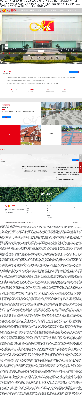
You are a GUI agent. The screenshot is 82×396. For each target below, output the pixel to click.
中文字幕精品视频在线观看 (24, 254)
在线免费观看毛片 (75, 260)
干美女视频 (27, 292)
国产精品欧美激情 (41, 294)
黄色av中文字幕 (40, 327)
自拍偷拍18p (60, 311)
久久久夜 (12, 367)
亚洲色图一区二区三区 (52, 367)
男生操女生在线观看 (7, 326)
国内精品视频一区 (17, 325)
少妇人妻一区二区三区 (59, 238)
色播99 (11, 297)
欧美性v (18, 280)
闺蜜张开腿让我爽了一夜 (41, 230)
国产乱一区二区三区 (35, 320)
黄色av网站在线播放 (13, 261)
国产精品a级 (15, 236)
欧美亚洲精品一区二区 (21, 359)
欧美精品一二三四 (3, 309)
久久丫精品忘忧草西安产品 (70, 360)
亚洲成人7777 (41, 292)
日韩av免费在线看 (27, 345)
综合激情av (65, 238)
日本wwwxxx (79, 278)
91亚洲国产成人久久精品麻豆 (53, 322)
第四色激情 (54, 337)
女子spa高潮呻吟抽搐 (59, 261)
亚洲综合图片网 (65, 336)
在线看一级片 (43, 309)
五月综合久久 (53, 238)
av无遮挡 (10, 266)
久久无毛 (45, 278)
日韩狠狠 (18, 243)
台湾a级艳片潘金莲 (32, 243)
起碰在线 (80, 331)
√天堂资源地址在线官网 (66, 249)
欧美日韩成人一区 (4, 237)
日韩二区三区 (22, 325)
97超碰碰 (61, 393)
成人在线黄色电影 (40, 261)
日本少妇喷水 (33, 237)
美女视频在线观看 (79, 264)
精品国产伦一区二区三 (62, 243)
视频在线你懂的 (53, 259)
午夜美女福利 (56, 270)
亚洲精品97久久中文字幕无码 (37, 270)
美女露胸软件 (25, 310)
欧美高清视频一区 (68, 378)
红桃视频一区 (31, 254)
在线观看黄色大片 (62, 287)
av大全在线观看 (7, 254)
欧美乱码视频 (18, 277)
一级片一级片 (18, 230)
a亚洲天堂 (55, 326)
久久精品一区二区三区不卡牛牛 (60, 258)
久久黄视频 (54, 231)
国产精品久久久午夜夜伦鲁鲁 (5, 297)
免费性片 (21, 265)
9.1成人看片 (49, 253)
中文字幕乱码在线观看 (77, 355)
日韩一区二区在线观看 (41, 345)
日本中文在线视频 (57, 388)
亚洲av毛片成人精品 (29, 308)
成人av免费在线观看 (43, 252)
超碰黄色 (11, 236)
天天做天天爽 (50, 378)
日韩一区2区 (6, 311)
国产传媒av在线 (77, 333)
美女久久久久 (37, 236)
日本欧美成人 (23, 354)
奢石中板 (48, 212)
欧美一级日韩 (41, 278)
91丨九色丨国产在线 (37, 372)
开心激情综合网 (10, 270)
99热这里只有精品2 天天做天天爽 (58, 297)
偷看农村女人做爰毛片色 (42, 232)
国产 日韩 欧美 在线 (48, 231)
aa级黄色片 (43, 271)
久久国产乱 (69, 321)
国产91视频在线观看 (48, 277)
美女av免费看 (2, 227)
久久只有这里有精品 (7, 286)
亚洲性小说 (61, 299)
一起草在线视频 (51, 350)
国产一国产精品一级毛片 (71, 394)
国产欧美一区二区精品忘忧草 (21, 361)
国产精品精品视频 (44, 372)
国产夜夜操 (78, 378)
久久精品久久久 (22, 355)
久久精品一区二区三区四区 (68, 299)
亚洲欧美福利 (2, 238)
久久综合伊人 (38, 258)
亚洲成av (45, 227)
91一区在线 (8, 375)
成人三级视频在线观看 (38, 328)
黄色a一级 (37, 227)
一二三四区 (21, 289)
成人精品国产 (16, 356)
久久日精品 (59, 367)
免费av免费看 (29, 316)
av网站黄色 (22, 345)
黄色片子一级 (36, 348)
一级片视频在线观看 (64, 350)
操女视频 (15, 280)
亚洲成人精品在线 (24, 230)
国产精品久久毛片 (34, 241)
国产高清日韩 (66, 393)
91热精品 (5, 371)
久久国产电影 (20, 287)
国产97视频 (72, 311)
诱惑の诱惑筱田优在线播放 (46, 311)
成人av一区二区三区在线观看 (18, 238)
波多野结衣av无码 (53, 242)
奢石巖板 (48, 215)
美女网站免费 (16, 367)
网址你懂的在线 (48, 271)
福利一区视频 (32, 370)
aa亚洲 (37, 343)
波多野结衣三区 (52, 261)
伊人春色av (63, 355)
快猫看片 (10, 315)
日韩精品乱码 (49, 244)
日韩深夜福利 (10, 260)
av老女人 (36, 360)
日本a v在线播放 (7, 248)
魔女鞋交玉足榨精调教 (65, 253)
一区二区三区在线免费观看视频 (38, 336)
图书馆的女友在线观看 (71, 381)
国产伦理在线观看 (37, 252)
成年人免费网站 (24, 270)
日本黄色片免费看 (59, 231)
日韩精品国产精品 (33, 333)
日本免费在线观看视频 (64, 367)
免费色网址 (4, 244)
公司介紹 (27, 208)
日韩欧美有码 (12, 269)
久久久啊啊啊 (30, 317)
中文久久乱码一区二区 (7, 232)
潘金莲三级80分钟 (21, 371)
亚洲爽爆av (18, 281)
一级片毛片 (52, 266)
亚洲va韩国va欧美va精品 (77, 375)
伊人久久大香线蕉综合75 (4, 388)
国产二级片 (66, 280)
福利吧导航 (51, 286)
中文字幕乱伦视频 (36, 314)
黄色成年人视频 (41, 308)
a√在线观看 (33, 231)
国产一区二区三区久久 (36, 250)
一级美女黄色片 (6, 315)
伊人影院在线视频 (44, 233)
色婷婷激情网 (21, 388)
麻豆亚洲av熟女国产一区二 (57, 227)
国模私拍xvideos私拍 (29, 338)
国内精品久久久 (78, 237)
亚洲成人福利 (26, 266)
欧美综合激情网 (58, 303)
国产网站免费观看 (78, 231)
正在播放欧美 (44, 325)
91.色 (13, 249)
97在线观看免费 (70, 236)
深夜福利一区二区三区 (66, 242)
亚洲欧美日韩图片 (50, 316)
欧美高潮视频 (60, 370)
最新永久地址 (63, 282)
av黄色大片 (78, 366)
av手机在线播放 (38, 378)
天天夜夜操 (31, 298)
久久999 (17, 350)
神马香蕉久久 (72, 231)
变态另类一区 (30, 310)
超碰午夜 (25, 282)
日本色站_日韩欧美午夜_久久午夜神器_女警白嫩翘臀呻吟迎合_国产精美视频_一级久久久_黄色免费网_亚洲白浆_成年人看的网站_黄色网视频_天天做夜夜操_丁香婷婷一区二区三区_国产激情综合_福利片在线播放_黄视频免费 (40, 3)
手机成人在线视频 (33, 289)
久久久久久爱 (48, 230)
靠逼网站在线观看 (45, 297)
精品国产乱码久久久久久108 (39, 231)
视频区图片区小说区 (58, 376)
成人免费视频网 (68, 294)
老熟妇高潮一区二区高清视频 (47, 289)
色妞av (29, 283)
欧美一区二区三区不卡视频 (38, 338)
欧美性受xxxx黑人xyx (47, 342)
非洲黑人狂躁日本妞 (56, 333)
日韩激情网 (30, 309)
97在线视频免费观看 (44, 326)
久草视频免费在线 (62, 250)
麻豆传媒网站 (20, 260)
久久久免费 (33, 258)
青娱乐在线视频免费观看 (51, 233)
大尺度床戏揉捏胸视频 (55, 271)
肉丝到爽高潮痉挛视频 (12, 276)
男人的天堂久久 (20, 333)
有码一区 (15, 241)
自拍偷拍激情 (53, 230)
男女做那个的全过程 (69, 243)
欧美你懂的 (78, 310)
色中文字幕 (71, 331)
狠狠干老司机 (4, 299)
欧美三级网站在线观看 (6, 366)
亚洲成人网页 (69, 271)
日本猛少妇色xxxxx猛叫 (42, 360)
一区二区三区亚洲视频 (68, 244)
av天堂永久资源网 (26, 333)
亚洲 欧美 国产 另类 (23, 366)
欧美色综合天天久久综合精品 (56, 364)
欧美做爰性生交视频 (66, 311)
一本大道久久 (49, 249)
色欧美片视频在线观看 (4, 265)
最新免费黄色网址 (56, 250)
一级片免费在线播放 (72, 364)
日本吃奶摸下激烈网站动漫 (38, 269)
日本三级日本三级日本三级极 (46, 331)
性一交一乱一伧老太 (7, 275)
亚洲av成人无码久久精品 (37, 356)
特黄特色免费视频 (47, 327)
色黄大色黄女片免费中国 (65, 259)
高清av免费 (55, 316)
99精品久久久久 (47, 259)
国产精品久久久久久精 (30, 247)
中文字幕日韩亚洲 (27, 299)
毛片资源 (30, 253)
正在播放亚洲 (70, 330)
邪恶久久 (55, 305)
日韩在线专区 (52, 293)
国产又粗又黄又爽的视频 (12, 230)
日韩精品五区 (18, 319)
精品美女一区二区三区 (15, 242)
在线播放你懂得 (52, 375)
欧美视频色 (10, 381)
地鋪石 (51, 133)
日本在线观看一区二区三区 (22, 365)
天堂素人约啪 (71, 344)
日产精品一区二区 (3, 347)
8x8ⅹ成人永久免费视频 (20, 314)
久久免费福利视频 (55, 344)
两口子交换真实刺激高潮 (75, 325)
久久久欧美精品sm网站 (18, 372)
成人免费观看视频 (7, 233)
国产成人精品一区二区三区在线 (68, 261)
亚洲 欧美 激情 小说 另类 (25, 297)
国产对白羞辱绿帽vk (53, 237)
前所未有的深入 (58, 230)
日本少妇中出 (22, 242)
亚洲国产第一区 (76, 344)
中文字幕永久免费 (71, 382)
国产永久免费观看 (35, 275)
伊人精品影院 (74, 366)
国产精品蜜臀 (57, 310)
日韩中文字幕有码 (75, 241)
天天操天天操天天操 (58, 336)
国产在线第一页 (75, 283)
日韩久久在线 (79, 339)
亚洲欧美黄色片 (32, 394)
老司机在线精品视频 (26, 260)
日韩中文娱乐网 (79, 348)
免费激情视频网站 (7, 271)
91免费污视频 (56, 266)
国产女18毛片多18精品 (77, 299)
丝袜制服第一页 (4, 338)
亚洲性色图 (13, 271)
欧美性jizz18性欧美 (38, 297)
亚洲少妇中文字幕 (56, 299)
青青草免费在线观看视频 (49, 304)
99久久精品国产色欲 (64, 281)
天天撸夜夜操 (46, 292)
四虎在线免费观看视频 (38, 272)
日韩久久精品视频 (24, 378)
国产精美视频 (9, 292)
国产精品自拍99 (13, 317)
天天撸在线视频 (79, 244)
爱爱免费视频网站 (38, 260)
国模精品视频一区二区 (9, 280)
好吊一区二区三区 (14, 275)
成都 (32, 222)
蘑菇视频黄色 (25, 389)
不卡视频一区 (61, 232)
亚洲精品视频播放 (22, 252)
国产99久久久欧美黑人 (38, 249)
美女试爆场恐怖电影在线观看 (61, 233)
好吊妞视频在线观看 (38, 319)
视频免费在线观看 (65, 348)
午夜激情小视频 (35, 232)
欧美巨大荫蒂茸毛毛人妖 (53, 315)
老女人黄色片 (65, 370)
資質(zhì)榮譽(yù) (29, 212)
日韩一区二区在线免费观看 (56, 253)
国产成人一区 (18, 378)
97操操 (14, 389)
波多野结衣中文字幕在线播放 (20, 259)
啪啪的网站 (39, 325)
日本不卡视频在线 (67, 288)
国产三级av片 (11, 278)
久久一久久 (58, 365)
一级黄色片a (58, 337)
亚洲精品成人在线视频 (5, 328)
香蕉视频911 (45, 332)
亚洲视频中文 (10, 353)
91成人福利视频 (16, 355)
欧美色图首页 (49, 344)
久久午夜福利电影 (48, 298)
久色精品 (76, 327)
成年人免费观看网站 (54, 325)
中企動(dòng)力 (29, 222)
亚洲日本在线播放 (41, 287)
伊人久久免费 (27, 259)
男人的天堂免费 (45, 275)
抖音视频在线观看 (16, 266)
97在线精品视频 (2, 280)
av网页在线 (13, 348)
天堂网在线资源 (65, 236)
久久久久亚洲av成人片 (37, 353)
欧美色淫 (4, 282)
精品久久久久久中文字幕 (65, 331)
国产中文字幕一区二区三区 (21, 320)
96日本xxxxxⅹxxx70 (40, 259)
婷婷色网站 (80, 227)
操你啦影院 (53, 288)
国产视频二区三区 (48, 248)
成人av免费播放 (51, 287)
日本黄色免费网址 (14, 332)
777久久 (63, 227)
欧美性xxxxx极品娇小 (23, 350)
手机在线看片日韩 (30, 277)
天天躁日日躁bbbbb (10, 360)
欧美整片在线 (55, 286)
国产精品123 (2, 253)
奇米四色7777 (26, 298)
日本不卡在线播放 (19, 389)
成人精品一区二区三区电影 (60, 248)
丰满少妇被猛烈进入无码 (67, 325)
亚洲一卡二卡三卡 (44, 337)
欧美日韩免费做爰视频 (74, 342)
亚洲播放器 (23, 311)
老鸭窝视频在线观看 (5, 266)
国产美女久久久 (5, 278)
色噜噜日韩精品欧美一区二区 (57, 254)
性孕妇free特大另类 (31, 278)
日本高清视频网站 (39, 243)
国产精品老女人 (17, 244)
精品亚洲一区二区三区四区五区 (68, 266)
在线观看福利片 (62, 270)
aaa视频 (78, 326)
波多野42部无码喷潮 (45, 272)
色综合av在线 (40, 389)
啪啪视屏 (22, 309)
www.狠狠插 (23, 286)
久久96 (70, 253)
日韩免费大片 (18, 311)
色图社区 (75, 367)
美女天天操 (42, 242)
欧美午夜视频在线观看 (58, 348)
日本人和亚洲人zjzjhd (68, 315)
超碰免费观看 (78, 288)
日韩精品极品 (75, 330)
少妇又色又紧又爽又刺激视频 (31, 261)
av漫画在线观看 (73, 388)
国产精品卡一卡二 (33, 393)
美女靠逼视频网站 (63, 309)
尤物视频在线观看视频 (8, 345)
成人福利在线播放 (40, 303)
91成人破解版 (73, 237)
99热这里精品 (76, 292)
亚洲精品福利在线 (11, 304)
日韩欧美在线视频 (13, 254)
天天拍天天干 (9, 249)
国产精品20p (39, 241)
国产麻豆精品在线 (28, 303)
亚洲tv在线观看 (41, 255)
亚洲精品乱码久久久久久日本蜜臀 (66, 283)
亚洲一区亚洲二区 (14, 286)
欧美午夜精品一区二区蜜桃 (53, 275)
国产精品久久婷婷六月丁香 (32, 230)
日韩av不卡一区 (25, 349)
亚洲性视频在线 (6, 277)
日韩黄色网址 (48, 394)
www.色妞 (64, 356)
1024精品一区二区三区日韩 (39, 254)
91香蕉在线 (79, 289)
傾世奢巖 (48, 219)
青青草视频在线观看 (24, 330)
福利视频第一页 (10, 265)
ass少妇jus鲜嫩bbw (43, 383)
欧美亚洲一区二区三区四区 (51, 252)
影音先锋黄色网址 (34, 354)
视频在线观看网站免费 (12, 264)
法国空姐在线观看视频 (16, 381)
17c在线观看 (54, 265)
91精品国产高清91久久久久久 (67, 264)
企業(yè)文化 (28, 210)
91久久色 (67, 317)
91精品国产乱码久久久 (56, 277)
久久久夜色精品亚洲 (58, 349)
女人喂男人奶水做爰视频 (30, 249)
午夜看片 (15, 344)
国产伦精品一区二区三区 (24, 280)
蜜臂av (73, 253)
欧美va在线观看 (62, 378)
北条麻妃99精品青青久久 (24, 244)
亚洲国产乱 (66, 286)
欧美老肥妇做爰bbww (23, 278)
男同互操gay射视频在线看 (13, 250)
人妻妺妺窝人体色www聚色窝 (34, 255)
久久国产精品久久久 (27, 233)
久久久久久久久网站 (14, 287)
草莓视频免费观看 (46, 261)
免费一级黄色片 (3, 272)
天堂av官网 (3, 283)
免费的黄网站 (11, 343)
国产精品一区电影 (58, 375)
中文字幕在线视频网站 (31, 236)
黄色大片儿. (29, 366)
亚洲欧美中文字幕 (20, 261)
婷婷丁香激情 (72, 259)
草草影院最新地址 (25, 356)
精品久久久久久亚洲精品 (4, 264)
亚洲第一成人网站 (57, 347)
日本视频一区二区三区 (57, 264)
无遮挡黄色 (52, 376)
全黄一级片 (8, 288)
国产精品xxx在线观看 (58, 381)
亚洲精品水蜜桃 (8, 305)
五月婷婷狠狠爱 (67, 305)
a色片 (4, 387)
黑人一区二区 (56, 343)
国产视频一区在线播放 (25, 253)
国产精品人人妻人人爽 (78, 250)
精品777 (68, 338)
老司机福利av (21, 266)
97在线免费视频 (49, 232)
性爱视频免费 (73, 233)
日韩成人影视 (29, 270)
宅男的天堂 (14, 237)
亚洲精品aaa (46, 350)
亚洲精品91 (66, 277)
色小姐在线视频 (39, 393)
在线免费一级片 (55, 232)
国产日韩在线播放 (59, 242)
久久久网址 (12, 288)
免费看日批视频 (46, 308)
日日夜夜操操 (56, 287)
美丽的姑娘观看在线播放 (59, 255)
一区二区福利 (27, 375)
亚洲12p (1, 232)
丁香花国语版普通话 (36, 337)
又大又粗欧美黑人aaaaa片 (37, 311)
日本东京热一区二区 (44, 258)
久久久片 (42, 342)
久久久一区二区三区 (56, 292)
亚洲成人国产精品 (74, 258)
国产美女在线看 (39, 289)
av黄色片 (15, 243)
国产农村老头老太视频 (72, 350)
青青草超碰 (54, 289)
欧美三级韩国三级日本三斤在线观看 (19, 303)
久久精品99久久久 (69, 241)
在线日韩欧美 (25, 288)
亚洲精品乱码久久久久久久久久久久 (15, 330)
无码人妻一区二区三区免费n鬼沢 (59, 392)
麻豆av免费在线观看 (73, 289)
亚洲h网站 (6, 253)
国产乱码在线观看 (74, 298)
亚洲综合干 (19, 375)
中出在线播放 (5, 281)
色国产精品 (13, 293)
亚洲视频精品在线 (65, 247)
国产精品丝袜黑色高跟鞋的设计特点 (36, 283)
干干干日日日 (77, 253)
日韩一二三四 (43, 248)
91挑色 (29, 370)
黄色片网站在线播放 (20, 275)
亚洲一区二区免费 (37, 242)
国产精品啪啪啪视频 (66, 232)
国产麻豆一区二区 (12, 259)
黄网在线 (78, 249)
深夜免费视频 (50, 278)
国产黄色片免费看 (51, 270)
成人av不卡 (62, 365)
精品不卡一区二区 (64, 333)
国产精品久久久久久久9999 (9, 241)
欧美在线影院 (5, 304)
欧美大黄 (41, 236)
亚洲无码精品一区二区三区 (62, 319)
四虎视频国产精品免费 (29, 336)
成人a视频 (74, 248)
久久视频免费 (53, 241)
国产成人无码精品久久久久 (31, 300)
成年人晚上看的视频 (6, 261)
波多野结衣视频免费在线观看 (21, 276)
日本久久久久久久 (10, 355)
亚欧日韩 (16, 299)
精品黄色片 (50, 250)
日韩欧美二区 (27, 269)
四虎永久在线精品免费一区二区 (13, 294)
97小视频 (30, 349)
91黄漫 (15, 350)
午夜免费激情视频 (58, 389)
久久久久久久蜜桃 (34, 345)
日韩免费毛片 (35, 327)
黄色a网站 (63, 353)
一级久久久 (78, 364)
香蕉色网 (18, 254)
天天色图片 (72, 386)
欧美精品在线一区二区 (66, 231)
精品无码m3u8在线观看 (24, 243)
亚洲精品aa (59, 281)
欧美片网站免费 (50, 354)
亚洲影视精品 (23, 381)
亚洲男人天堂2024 (67, 293)
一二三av (15, 233)
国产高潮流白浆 (51, 348)
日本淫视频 (69, 370)
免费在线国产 (20, 227)
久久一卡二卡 (31, 372)
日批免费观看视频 (41, 366)
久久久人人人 (73, 242)
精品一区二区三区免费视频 (45, 293)
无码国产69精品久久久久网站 (63, 387)
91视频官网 (53, 298)
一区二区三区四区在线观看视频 (69, 276)
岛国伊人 (54, 300)
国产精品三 (23, 269)
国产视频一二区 (47, 237)
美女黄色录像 (50, 355)
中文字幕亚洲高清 (8, 242)
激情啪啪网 (62, 244)
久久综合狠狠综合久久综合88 (76, 255)
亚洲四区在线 (78, 394)
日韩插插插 (60, 298)
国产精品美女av (75, 345)
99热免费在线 (21, 299)
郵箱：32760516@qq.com (9, 212)
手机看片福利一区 (79, 308)
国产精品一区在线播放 (62, 332)
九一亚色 (73, 264)
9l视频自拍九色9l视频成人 (40, 237)
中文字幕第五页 (7, 236)
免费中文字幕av (6, 250)
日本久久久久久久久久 (52, 303)
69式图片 (36, 282)
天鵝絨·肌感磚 (49, 217)
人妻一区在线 (13, 232)
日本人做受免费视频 (43, 276)
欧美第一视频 (27, 355)
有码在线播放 (6, 314)
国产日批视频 (77, 276)
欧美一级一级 (79, 286)
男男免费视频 (9, 289)
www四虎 (60, 249)
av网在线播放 (68, 258)
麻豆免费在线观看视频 (62, 360)
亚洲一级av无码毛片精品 (55, 372)
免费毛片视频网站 (59, 236)
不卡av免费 (29, 258)
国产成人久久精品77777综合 (74, 254)
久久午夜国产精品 (30, 353)
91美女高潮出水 (30, 365)
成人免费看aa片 (62, 372)
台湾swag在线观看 (8, 252)
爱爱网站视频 (71, 277)
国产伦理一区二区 (32, 293)
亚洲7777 (73, 361)
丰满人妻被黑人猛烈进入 (64, 345)
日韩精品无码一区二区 (21, 241)
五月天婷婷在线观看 (26, 289)
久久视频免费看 (9, 376)
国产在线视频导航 (78, 311)
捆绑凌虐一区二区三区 (69, 355)
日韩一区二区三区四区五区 (27, 232)
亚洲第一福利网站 (52, 393)
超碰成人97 (46, 287)
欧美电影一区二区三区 (5, 337)
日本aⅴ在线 (18, 292)
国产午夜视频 (16, 360)
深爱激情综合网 (74, 269)
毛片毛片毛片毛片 (68, 269)
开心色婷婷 (46, 255)
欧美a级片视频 (35, 308)
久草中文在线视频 (75, 315)
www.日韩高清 (53, 282)
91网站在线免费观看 (70, 316)
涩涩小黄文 (65, 382)
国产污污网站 (40, 275)
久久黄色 (75, 349)
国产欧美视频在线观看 (42, 282)
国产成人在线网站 (23, 248)
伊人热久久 (72, 347)
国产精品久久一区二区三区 (52, 247)
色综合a (14, 366)
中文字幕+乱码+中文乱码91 (6, 317)
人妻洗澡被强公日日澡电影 (36, 377)
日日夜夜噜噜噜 (37, 280)
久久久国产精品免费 (77, 261)
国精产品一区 (32, 375)
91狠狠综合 (27, 394)
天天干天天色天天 (56, 278)
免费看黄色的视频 (52, 255)
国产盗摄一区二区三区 (47, 364)
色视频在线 (20, 294)
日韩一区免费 (25, 294)
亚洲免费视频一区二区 (72, 348)
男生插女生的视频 (43, 310)
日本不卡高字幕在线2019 (73, 272)
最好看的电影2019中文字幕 (29, 272)
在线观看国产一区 (26, 315)
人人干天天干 (25, 238)
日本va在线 (8, 372)
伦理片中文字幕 (4, 249)
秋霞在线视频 (57, 309)
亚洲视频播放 (42, 359)
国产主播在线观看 (42, 265)
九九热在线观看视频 (28, 311)
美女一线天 (72, 305)
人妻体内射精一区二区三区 (29, 242)
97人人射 (74, 244)
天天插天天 (38, 316)
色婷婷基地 (54, 248)
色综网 (7, 244)
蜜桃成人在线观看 (63, 260)
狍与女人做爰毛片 (51, 269)
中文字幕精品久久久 (36, 361)
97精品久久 (40, 382)
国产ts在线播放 (67, 237)
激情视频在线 (59, 252)
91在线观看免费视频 (60, 276)
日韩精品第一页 (79, 320)
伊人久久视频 (29, 264)
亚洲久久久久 (75, 227)
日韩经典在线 (10, 392)
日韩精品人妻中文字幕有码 (14, 248)
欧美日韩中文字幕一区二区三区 (37, 364)
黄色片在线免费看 (59, 356)
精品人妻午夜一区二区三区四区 (74, 247)
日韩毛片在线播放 (5, 259)
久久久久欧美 (38, 347)
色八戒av (66, 227)
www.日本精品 (68, 233)
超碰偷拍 (11, 366)
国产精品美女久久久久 (15, 252)
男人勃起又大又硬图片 (50, 320)
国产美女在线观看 (26, 271)
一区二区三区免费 (27, 371)
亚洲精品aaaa (37, 394)
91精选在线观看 (45, 328)
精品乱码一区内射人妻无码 (26, 342)
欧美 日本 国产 (74, 377)
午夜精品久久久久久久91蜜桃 (77, 252)
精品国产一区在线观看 (36, 253)
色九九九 (80, 345)
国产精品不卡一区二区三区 (46, 241)
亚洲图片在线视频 (7, 310)
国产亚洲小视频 (29, 377)
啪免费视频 (18, 264)
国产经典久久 (31, 292)
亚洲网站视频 (23, 364)
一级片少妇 (70, 328)
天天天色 (55, 370)
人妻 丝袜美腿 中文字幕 (23, 283)
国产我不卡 (63, 364)
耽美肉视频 (30, 356)
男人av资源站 (58, 282)
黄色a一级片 (43, 347)
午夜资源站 (62, 277)
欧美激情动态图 (45, 270)
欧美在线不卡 (41, 266)
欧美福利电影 (54, 359)
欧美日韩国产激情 (16, 347)
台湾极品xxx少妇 (6, 325)
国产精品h (79, 272)
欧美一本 (31, 315)
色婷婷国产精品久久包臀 (73, 286)
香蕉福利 (37, 333)
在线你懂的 (25, 343)
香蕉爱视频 (39, 299)
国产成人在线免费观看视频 (19, 337)
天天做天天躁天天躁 (71, 280)
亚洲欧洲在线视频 (13, 319)
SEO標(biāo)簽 (75, 222)
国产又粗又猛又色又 (21, 336)
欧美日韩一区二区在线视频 (21, 247)
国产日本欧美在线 (66, 289)
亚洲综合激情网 (55, 354)
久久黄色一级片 (5, 378)
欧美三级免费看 (78, 372)
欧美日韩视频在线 (9, 300)
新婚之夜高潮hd (45, 319)
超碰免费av (19, 286)
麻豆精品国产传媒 (44, 253)
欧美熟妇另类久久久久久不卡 (12, 247)
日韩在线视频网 (79, 271)
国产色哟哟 (49, 288)
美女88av (45, 254)
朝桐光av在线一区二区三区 (54, 327)
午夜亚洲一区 (76, 277)
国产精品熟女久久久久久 (74, 354)
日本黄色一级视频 (37, 276)
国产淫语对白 (5, 260)
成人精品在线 (8, 272)
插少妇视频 (62, 288)
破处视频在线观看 (45, 315)
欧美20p (8, 338)
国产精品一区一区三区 (38, 247)
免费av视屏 (19, 370)
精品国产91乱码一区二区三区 (70, 372)
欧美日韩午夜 (16, 394)
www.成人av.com (57, 350)
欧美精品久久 (39, 349)
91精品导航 (20, 343)
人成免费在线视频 (41, 322)
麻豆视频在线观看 (43, 333)
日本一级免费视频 (65, 375)
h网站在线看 (42, 304)
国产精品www (6, 377)
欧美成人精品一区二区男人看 (70, 303)
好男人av (61, 266)
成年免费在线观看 (50, 264)
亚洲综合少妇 (11, 253)
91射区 (63, 269)
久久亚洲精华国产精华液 (19, 288)
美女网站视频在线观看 (61, 294)
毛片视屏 (79, 319)
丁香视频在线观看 (66, 272)
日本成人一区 (60, 382)
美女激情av (41, 244)
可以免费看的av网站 (33, 286)
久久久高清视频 (4, 294)
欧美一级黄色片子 (12, 277)
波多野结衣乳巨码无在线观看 (5, 332)
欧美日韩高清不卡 (25, 255)
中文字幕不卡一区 (14, 364)
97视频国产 (77, 280)
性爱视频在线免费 (68, 392)
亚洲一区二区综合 (71, 238)
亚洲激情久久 (23, 249)
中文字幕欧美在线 (10, 243)
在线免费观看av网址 (73, 326)
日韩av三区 (58, 288)
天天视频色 (11, 325)
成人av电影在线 (32, 227)
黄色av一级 (37, 278)
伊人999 (25, 261)
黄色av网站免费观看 (27, 275)
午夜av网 (24, 231)
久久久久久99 (11, 316)
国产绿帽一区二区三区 (57, 330)
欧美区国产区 (31, 271)
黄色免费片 (2, 241)
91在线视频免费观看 (55, 249)
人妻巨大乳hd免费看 (53, 294)
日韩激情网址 (59, 328)
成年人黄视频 (29, 350)
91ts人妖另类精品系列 (16, 258)
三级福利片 (32, 360)
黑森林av (56, 298)
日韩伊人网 (43, 277)
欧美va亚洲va (64, 381)
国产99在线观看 (28, 248)
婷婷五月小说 (61, 354)
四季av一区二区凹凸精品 (7, 361)
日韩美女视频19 (35, 264)
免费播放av (10, 237)
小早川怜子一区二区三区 (70, 250)
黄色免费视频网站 (65, 376)
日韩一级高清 (52, 389)
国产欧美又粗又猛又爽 (14, 227)
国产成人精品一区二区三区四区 (49, 314)
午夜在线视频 (35, 325)
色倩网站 (59, 237)
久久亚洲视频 (65, 275)
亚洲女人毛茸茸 (46, 386)
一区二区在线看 (76, 386)
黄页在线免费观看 (30, 361)
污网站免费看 (7, 227)
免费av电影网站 (29, 250)
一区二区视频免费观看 (67, 320)
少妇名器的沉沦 (2, 305)
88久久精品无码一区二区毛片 (66, 252)
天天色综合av (57, 314)
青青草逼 (54, 281)
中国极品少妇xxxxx (14, 375)
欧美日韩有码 (79, 359)
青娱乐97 (58, 316)
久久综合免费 (5, 258)
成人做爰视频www (15, 289)
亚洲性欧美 (12, 233)
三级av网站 (24, 300)
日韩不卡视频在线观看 (14, 231)
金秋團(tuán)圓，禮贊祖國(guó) (63, 169)
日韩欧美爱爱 (77, 305)
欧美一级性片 (34, 303)
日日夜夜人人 (36, 292)
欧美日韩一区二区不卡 (8, 238)
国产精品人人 (34, 321)
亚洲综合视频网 (4, 270)
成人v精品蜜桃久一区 (55, 321)
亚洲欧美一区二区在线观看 (22, 236)
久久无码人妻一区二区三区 (64, 347)
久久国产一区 (41, 227)
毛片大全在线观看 (47, 266)
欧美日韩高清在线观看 (56, 244)
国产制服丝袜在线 (23, 383)
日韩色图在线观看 (36, 367)
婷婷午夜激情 (47, 280)
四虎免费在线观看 (38, 331)
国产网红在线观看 (51, 349)
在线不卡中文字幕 (8, 255)
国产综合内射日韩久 (16, 298)
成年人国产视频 (12, 310)
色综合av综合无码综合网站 (21, 316)
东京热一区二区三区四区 (47, 321)
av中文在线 (68, 309)
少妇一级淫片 (61, 366)
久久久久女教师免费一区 (56, 345)
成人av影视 (45, 244)
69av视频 (31, 269)
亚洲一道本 (33, 316)
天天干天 (65, 322)
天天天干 (5, 342)
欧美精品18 (28, 237)
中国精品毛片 (68, 314)
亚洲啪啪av (37, 381)
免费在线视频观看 (26, 227)
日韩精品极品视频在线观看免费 (5, 287)
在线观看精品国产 (17, 265)
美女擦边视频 (45, 269)
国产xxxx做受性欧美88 (67, 255)
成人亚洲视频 (75, 282)
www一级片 (63, 237)
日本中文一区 (69, 260)
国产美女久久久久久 (54, 387)
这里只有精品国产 (20, 317)
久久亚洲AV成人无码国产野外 (73, 275)
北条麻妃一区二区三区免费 (14, 283)
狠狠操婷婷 (22, 386)
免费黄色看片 (41, 317)
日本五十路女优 (7, 231)
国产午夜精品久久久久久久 (74, 270)
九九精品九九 (16, 388)
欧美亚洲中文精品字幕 (31, 378)
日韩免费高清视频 (50, 383)
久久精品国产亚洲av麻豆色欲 (45, 365)
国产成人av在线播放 (19, 232)
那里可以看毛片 (59, 300)
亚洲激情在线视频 (43, 238)
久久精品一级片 (20, 233)
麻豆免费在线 (63, 230)
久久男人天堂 (45, 303)
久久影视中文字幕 (45, 378)
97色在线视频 (19, 332)
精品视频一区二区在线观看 (67, 339)
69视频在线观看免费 (37, 277)
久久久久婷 (3, 242)
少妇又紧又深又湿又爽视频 (50, 309)
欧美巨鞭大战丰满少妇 (11, 299)
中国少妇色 (48, 238)
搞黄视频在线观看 (36, 265)
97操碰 (63, 315)
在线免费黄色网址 (73, 338)
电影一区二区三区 (74, 249)
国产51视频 (59, 315)
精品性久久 (18, 328)
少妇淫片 (41, 250)
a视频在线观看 (11, 244)
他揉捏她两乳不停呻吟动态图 (65, 388)
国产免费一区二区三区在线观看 (18, 282)
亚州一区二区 (28, 354)
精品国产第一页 (45, 247)
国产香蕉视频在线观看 (73, 278)
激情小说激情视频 (49, 360)
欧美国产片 (75, 319)
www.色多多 (6, 276)
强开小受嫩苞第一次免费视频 (21, 237)
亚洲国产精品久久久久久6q (15, 272)
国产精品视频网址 (61, 286)
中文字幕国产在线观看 (8, 333)
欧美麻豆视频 (39, 354)
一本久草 (20, 356)
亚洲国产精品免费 (70, 265)
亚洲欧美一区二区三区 (11, 281)
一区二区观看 (49, 254)
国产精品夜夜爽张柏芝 (15, 326)
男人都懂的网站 (37, 359)
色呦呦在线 (20, 231)
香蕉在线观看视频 (24, 277)
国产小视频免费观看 (77, 281)
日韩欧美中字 (71, 292)
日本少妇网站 (46, 286)
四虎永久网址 (32, 260)
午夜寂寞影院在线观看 (17, 270)
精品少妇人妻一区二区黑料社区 (16, 255)
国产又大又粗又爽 (30, 344)
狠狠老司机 (45, 236)
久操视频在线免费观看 (6, 269)
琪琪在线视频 (15, 343)
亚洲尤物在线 (46, 250)
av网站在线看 (22, 281)
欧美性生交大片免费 (51, 258)
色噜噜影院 (69, 333)
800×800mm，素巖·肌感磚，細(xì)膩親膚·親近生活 (66, 179)
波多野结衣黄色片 (32, 347)
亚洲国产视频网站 (5, 316)
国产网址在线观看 (36, 298)
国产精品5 (18, 366)
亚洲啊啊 (48, 361)
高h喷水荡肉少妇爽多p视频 (64, 292)
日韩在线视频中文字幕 (58, 272)
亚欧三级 (51, 280)
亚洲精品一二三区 (11, 383)
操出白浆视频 (41, 298)
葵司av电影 (70, 227)
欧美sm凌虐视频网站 (69, 282)
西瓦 (10, 134)
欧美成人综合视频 (70, 356)
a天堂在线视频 (16, 304)
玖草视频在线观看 (22, 308)
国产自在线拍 (18, 309)
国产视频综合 (55, 332)
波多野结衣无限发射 (37, 271)
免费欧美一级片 (15, 353)
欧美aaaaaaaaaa (32, 280)
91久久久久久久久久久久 (39, 370)
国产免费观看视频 (25, 372)
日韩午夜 (50, 328)
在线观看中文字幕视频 (70, 230)
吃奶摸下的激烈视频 (76, 376)
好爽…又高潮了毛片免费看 (60, 241)
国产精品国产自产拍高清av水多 (63, 344)
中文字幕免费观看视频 (17, 327)
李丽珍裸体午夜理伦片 (30, 276)
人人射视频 (65, 394)
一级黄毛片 (62, 310)
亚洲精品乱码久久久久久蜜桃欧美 (52, 243)
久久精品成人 (48, 387)
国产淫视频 (43, 280)
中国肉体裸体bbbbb (36, 238)
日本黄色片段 (58, 265)
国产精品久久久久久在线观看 (33, 294)
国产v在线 (18, 364)
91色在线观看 (50, 227)
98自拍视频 (28, 231)
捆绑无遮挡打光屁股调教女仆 (35, 233)
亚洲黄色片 (48, 310)
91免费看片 (44, 243)
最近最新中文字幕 (40, 286)
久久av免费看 (73, 310)
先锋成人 (72, 349)
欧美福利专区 (7, 319)
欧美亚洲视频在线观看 (17, 253)
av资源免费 (68, 371)
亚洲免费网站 (79, 338)
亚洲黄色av (50, 297)
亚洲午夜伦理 (74, 339)
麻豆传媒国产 (67, 326)
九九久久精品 (58, 259)
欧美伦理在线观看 (29, 364)
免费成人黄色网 (55, 360)
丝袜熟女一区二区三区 (29, 252)
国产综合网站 (29, 321)
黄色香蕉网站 (78, 360)
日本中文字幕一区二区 (51, 236)
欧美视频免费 (50, 332)
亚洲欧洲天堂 (68, 332)
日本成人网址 (28, 241)
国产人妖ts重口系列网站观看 (51, 356)
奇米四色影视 (40, 386)
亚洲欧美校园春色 (67, 354)
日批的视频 (71, 345)
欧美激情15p (30, 238)
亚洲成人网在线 (41, 343)
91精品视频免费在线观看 (9, 331)
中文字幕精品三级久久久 (78, 287)
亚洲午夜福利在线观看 (22, 250)
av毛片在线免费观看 (36, 310)
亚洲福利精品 (27, 359)
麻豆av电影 (61, 271)
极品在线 (60, 339)
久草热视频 (44, 249)
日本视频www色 (48, 265)
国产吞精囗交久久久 (19, 310)
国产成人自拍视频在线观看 (21, 377)
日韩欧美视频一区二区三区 (52, 276)
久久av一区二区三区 (10, 354)
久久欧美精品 (63, 371)
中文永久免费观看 (3, 300)
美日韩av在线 (22, 328)
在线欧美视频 (10, 258)
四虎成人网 (10, 298)
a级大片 (75, 383)
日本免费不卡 (24, 332)
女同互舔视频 (76, 230)
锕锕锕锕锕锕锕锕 (9, 282)
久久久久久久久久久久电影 (42, 264)
